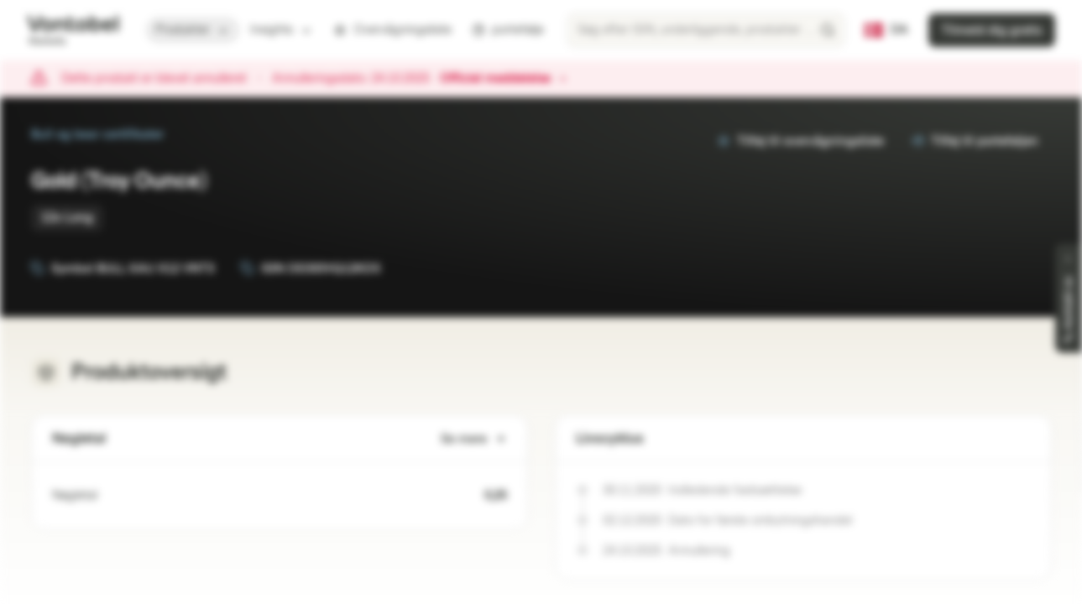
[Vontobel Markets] (72, 30)
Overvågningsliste (392, 30)
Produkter (192, 30)
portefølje (508, 30)
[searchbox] (705, 30)
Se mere (474, 439)
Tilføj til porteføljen (974, 141)
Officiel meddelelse (503, 79)
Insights (281, 30)
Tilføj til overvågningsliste (800, 141)
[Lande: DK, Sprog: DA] (886, 30)
